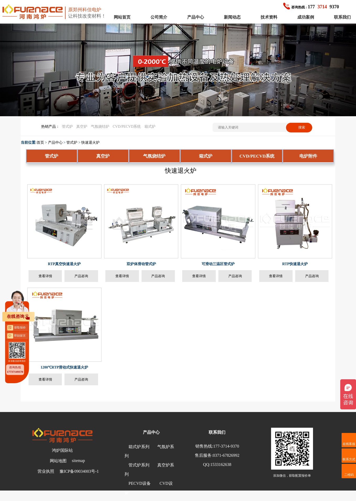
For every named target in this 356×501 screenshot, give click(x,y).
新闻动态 (232, 17)
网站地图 (58, 461)
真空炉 (81, 127)
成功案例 (305, 17)
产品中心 (195, 17)
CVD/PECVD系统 (127, 127)
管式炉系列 (138, 465)
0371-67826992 (226, 455)
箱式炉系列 (138, 446)
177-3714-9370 (226, 446)
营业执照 (45, 471)
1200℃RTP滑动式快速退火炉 (64, 367)
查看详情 (45, 276)
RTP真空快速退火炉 (64, 264)
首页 (40, 142)
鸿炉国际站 (62, 450)
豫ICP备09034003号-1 (79, 471)
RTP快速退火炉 (295, 264)
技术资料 (269, 17)
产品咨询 (81, 276)
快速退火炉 (90, 142)
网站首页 (122, 17)
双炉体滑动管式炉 (141, 264)
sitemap (78, 460)
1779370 (311, 6)
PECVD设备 (139, 483)
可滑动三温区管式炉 (218, 264)
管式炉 (67, 127)
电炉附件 (308, 156)
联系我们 (342, 17)
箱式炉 (149, 127)
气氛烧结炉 (100, 127)
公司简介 (158, 17)
